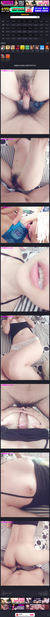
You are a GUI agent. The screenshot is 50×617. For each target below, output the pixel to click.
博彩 (3, 21)
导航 (3, 38)
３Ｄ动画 (24, 24)
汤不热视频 (25, 38)
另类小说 (35, 35)
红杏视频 (30, 38)
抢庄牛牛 (47, 21)
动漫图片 (24, 31)
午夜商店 (13, 38)
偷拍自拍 (13, 28)
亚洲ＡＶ (7, 24)
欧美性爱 (24, 28)
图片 (3, 31)
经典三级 (35, 28)
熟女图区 (41, 31)
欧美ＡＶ (19, 24)
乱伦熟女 (41, 28)
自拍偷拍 (13, 24)
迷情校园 (30, 35)
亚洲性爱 (7, 28)
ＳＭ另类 (47, 24)
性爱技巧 (47, 35)
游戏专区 (24, 21)
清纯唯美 (35, 31)
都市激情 (7, 35)
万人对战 (19, 21)
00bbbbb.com (25, 15)
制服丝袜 (30, 28)
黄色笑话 (41, 35)
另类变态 (47, 28)
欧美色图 (19, 31)
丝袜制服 (35, 24)
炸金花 (36, 21)
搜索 (38, 17)
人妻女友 (19, 35)
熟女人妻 (30, 24)
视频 (3, 24)
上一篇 (7, 593)
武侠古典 (24, 35)
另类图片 (47, 31)
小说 (3, 35)
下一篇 (42, 593)
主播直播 (41, 24)
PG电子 (8, 21)
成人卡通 (19, 28)
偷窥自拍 (7, 31)
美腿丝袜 (30, 31)
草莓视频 (19, 38)
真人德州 (13, 21)
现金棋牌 (41, 21)
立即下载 (31, 614)
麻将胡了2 (30, 21)
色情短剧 (35, 38)
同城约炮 (7, 38)
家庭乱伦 (13, 35)
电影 (3, 28)
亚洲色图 (13, 31)
